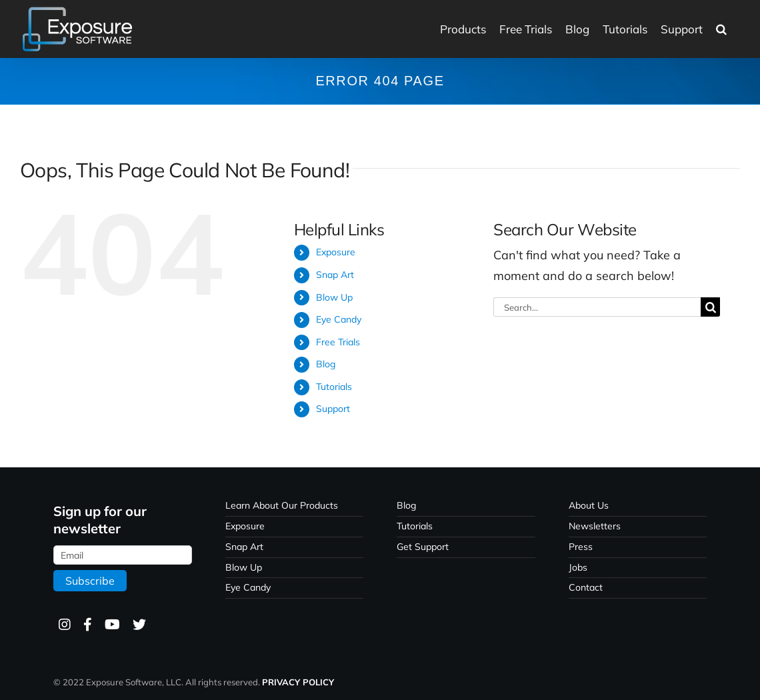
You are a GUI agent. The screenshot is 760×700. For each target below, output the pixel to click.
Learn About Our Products (281, 505)
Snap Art (335, 275)
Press (581, 547)
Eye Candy (338, 319)
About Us (589, 505)
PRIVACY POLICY (298, 682)
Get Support (423, 547)
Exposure (335, 252)
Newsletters (595, 526)
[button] (721, 29)
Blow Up (334, 297)
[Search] (710, 307)
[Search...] (597, 307)
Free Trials (338, 342)
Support (333, 409)
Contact (586, 587)
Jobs (578, 567)
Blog (325, 364)
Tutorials (334, 387)
